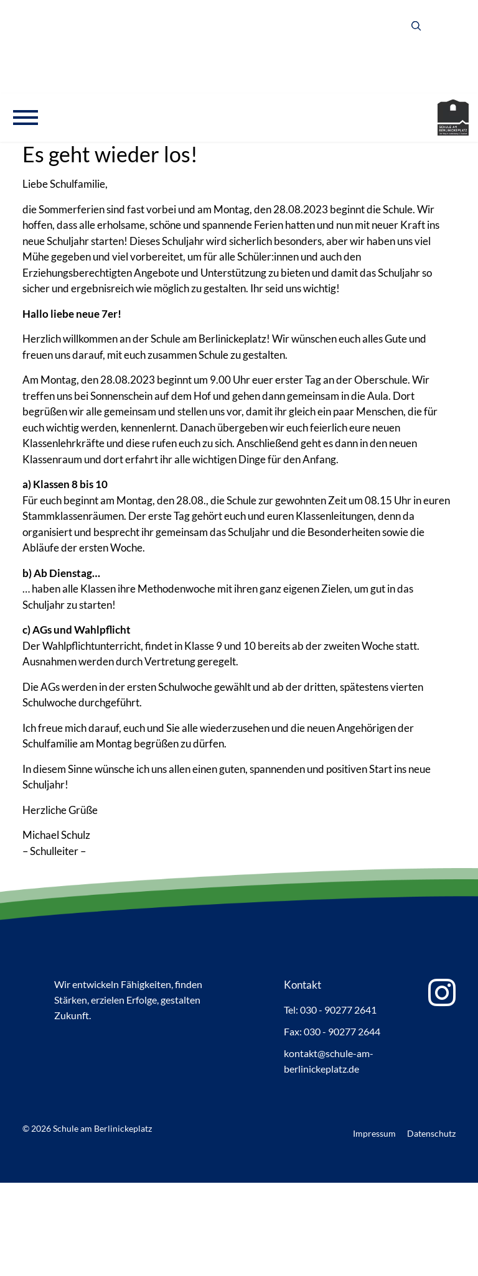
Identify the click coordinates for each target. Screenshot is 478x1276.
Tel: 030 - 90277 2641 (330, 1009)
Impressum (374, 1133)
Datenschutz (431, 1133)
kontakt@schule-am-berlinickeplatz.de (328, 1061)
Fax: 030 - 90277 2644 (332, 1031)
